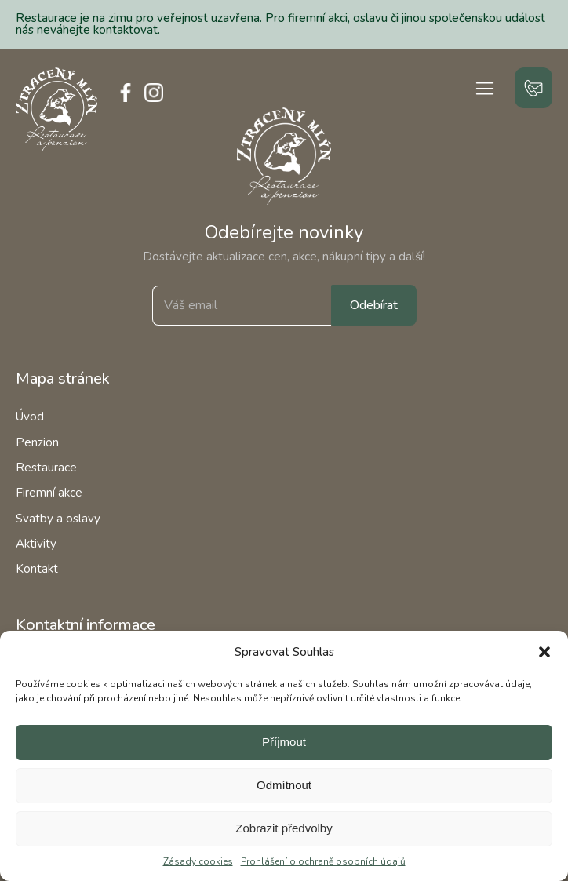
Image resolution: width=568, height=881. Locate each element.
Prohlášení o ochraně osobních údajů (323, 861)
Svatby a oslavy (58, 518)
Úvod (30, 416)
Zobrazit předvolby (283, 828)
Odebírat (374, 305)
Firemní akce (49, 493)
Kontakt (37, 569)
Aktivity (36, 544)
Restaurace (46, 467)
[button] (544, 652)
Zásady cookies (198, 861)
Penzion (37, 442)
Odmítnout (284, 785)
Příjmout (284, 741)
